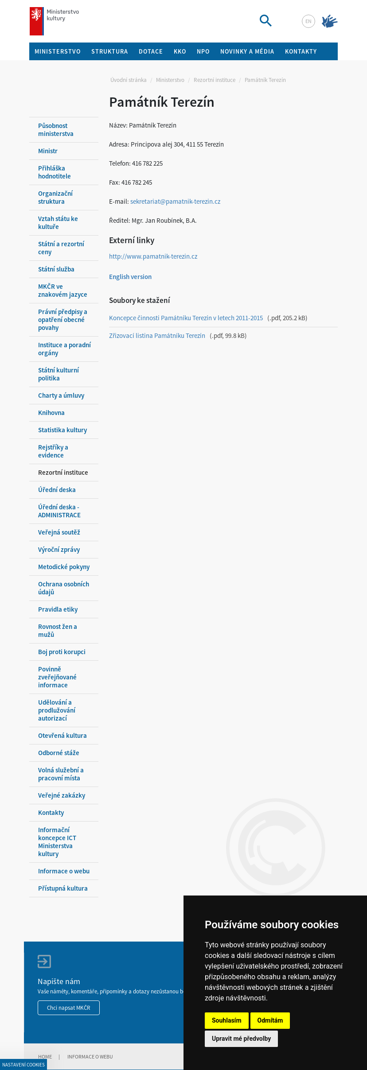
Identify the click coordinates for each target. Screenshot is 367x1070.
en (308, 21)
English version (130, 276)
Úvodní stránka (128, 80)
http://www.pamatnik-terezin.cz (153, 256)
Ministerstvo (170, 80)
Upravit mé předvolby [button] (241, 1038)
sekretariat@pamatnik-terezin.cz (175, 201)
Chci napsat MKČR (68, 1008)
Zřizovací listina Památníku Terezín (157, 335)
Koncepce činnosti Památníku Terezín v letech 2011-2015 (186, 318)
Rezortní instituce (214, 80)
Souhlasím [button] (227, 1020)
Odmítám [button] (270, 1020)
